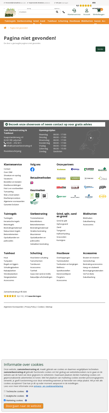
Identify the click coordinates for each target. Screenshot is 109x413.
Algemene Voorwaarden (13, 307)
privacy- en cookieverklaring (48, 386)
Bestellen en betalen (13, 182)
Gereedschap (89, 261)
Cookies (41, 307)
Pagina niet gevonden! (19, 28)
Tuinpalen (8, 261)
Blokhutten (87, 21)
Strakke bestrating (38, 231)
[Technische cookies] (5, 391)
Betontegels (9, 224)
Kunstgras (61, 240)
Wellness (60, 267)
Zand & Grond (43, 24)
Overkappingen (63, 257)
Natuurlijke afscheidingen (41, 277)
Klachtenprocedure (12, 198)
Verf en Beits (88, 274)
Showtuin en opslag (12, 175)
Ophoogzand (62, 224)
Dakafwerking (89, 221)
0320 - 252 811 (14, 142)
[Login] (86, 12)
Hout (6, 257)
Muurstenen (35, 234)
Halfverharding (63, 233)
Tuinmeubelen (63, 261)
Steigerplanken (10, 277)
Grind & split (62, 220)
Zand (59, 227)
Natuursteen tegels (12, 231)
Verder (100, 49)
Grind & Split (36, 24)
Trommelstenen (37, 218)
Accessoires (88, 224)
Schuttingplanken (11, 267)
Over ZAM (8, 172)
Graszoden (61, 237)
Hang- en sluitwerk (91, 267)
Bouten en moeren (91, 257)
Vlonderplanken (11, 274)
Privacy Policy (30, 307)
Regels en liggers (11, 264)
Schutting (63, 21)
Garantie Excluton (11, 204)
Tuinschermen (36, 261)
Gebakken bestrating (39, 244)
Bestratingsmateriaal (13, 228)
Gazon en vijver (97, 24)
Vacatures (8, 178)
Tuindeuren (35, 264)
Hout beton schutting (39, 257)
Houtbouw (75, 21)
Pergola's (61, 277)
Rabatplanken (10, 270)
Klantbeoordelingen (12, 185)
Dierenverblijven (64, 274)
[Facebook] (32, 169)
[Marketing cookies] (5, 400)
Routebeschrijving (12, 151)
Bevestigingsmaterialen (93, 270)
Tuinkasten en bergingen (67, 264)
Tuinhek (33, 270)
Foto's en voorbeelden (13, 188)
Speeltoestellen (63, 270)
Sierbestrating (24, 21)
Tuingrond (61, 230)
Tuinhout (52, 21)
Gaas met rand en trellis (40, 274)
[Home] (10, 12)
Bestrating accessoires (93, 264)
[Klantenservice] (74, 12)
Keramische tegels (12, 221)
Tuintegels (10, 21)
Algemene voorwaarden (14, 201)
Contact (7, 169)
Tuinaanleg (8, 191)
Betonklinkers (36, 221)
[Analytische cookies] (5, 396)
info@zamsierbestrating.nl (19, 145)
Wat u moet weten (11, 195)
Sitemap (49, 307)
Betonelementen (11, 234)
